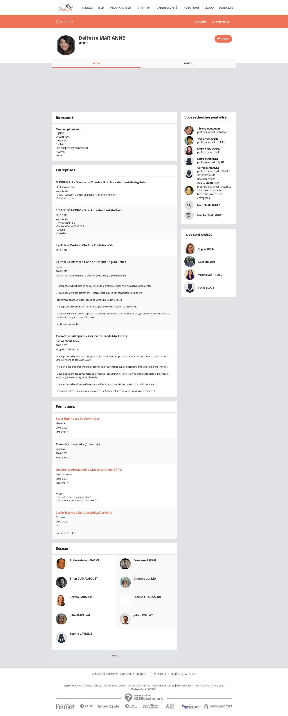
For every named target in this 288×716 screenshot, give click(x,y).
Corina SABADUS (81, 597)
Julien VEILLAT (143, 615)
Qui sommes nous (73, 685)
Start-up (143, 7)
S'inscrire (201, 21)
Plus (114, 655)
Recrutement (110, 685)
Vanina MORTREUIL (210, 274)
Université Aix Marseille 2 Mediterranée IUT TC (89, 470)
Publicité (98, 685)
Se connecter (220, 21)
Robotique (191, 7)
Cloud (209, 7)
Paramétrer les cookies (163, 685)
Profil (96, 63)
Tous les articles (202, 685)
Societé (122, 685)
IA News (87, 7)
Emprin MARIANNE (208, 148)
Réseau (188, 63)
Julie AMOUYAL (80, 615)
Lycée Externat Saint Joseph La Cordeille (84, 513)
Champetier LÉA (145, 579)
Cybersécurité (167, 7)
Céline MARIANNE (208, 183)
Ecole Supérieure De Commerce (78, 419)
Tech (100, 7)
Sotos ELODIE (206, 287)
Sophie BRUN (206, 249)
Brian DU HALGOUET (84, 579)
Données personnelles (139, 685)
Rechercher (67, 21)
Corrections (218, 685)
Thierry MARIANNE (208, 128)
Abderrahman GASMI (84, 560)
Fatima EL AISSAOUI (147, 597)
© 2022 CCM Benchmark (144, 689)
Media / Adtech (120, 7)
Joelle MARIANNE (207, 138)
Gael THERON (206, 262)
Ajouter (225, 38)
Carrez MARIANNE (208, 168)
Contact (88, 685)
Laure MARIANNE (207, 159)
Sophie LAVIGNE (81, 634)
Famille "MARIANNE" (209, 215)
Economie (226, 7)
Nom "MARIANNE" (208, 205)
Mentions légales (184, 685)
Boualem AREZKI (145, 560)
